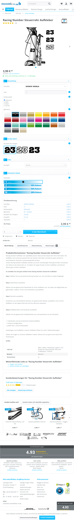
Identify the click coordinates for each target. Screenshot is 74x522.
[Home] (3, 9)
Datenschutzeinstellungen (28, 517)
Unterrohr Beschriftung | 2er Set (15, 423)
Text (5, 92)
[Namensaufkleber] (22, 9)
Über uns (40, 487)
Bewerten (30, 236)
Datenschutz (41, 492)
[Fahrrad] (9, 9)
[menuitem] (39, 4)
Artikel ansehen (12, 470)
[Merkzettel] (61, 4)
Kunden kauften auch (11, 402)
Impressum (40, 496)
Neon (7, 104)
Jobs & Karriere (42, 494)
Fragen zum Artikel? (15, 364)
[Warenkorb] (71, 4)
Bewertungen (52, 246)
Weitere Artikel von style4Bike (18, 366)
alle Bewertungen (37, 457)
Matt (6, 102)
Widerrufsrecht (25, 490)
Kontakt (22, 485)
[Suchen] (49, 4)
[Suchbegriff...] (39, 4)
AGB (21, 496)
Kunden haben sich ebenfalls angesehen (36, 402)
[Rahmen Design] (37, 9)
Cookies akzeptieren (47, 517)
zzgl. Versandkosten (14, 73)
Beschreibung (8, 246)
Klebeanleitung (37, 246)
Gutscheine (40, 490)
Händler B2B (41, 485)
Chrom (7, 106)
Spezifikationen (22, 246)
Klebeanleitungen (25, 487)
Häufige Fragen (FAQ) (26, 483)
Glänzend (8, 100)
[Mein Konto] (66, 4)
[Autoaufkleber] (64, 9)
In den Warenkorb (44, 231)
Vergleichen (8, 236)
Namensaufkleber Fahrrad (36, 422)
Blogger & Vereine (43, 483)
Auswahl (6, 165)
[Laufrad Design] (51, 9)
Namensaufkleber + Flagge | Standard (59, 423)
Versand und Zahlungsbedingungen (27, 493)
